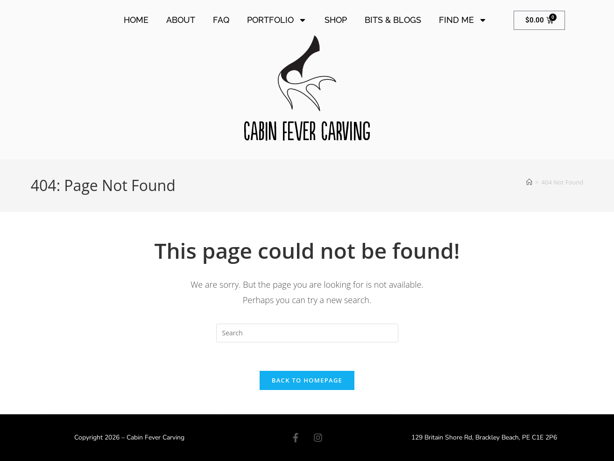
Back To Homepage (307, 380)
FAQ (221, 20)
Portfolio (277, 20)
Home (136, 20)
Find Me (463, 20)
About (180, 20)
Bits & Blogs (393, 20)
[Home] (529, 182)
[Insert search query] (307, 333)
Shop (336, 20)
